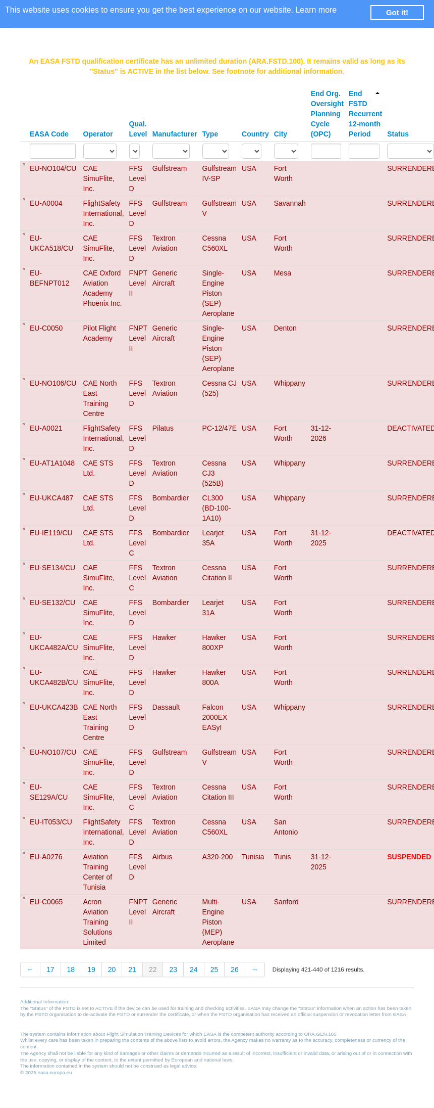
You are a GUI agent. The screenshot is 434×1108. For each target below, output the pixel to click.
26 (235, 969)
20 (112, 969)
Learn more (316, 10)
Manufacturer (174, 134)
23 (173, 969)
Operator (98, 134)
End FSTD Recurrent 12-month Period (365, 113)
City (280, 134)
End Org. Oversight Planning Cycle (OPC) (327, 113)
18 (71, 969)
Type (210, 134)
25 (214, 969)
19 (91, 969)
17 (50, 969)
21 (132, 969)
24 (194, 969)
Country (255, 134)
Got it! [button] (397, 12)
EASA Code (49, 134)
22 (153, 969)
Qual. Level (138, 129)
